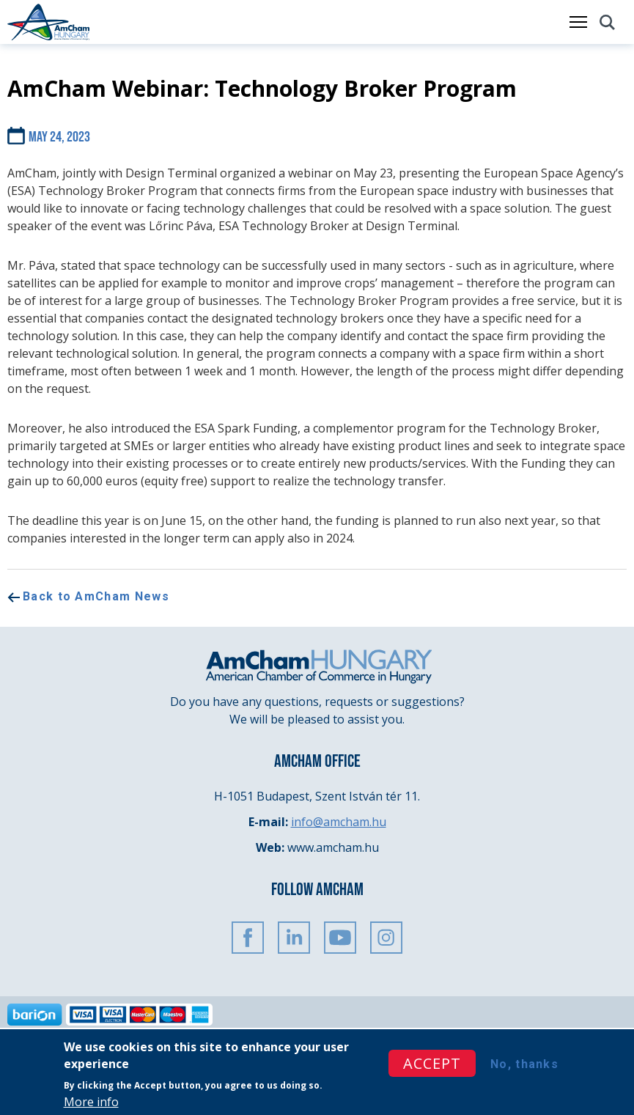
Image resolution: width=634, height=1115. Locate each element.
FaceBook (248, 937)
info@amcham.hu (338, 822)
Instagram (386, 937)
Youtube (340, 937)
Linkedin (294, 937)
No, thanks (524, 1064)
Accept (432, 1063)
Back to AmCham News (96, 596)
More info (91, 1102)
